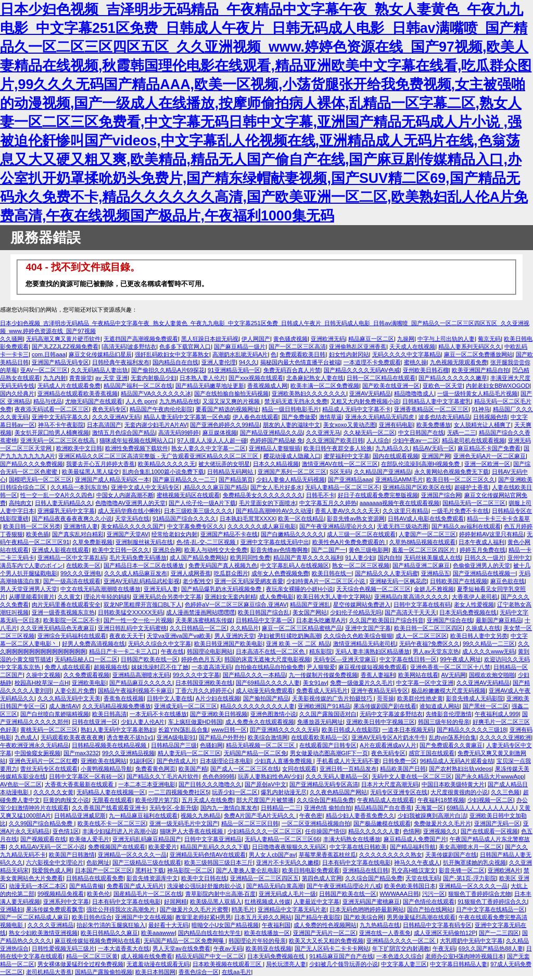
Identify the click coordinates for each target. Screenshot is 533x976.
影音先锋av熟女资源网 (356, 518)
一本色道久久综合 (399, 956)
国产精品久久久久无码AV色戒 (362, 370)
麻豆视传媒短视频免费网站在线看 (98, 940)
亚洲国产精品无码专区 (60, 362)
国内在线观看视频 (395, 456)
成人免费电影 (276, 597)
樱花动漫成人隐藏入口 (292, 456)
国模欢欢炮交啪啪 (492, 675)
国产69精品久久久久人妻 (267, 683)
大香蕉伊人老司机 (475, 597)
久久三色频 (505, 792)
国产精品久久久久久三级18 (471, 729)
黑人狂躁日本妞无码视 (209, 339)
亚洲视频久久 (440, 831)
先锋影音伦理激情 (449, 714)
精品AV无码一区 (433, 448)
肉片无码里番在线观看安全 (66, 604)
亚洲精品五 (435, 573)
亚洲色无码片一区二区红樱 (43, 761)
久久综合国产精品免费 (325, 800)
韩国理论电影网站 (210, 651)
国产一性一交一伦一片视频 (138, 620)
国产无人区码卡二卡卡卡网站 (332, 948)
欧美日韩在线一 (332, 573)
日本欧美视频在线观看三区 (228, 964)
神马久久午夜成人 (417, 862)
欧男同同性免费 (250, 557)
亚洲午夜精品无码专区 (379, 690)
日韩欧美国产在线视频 (458, 581)
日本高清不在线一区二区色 (271, 651)
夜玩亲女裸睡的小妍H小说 (299, 589)
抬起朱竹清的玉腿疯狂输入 (111, 925)
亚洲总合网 (167, 550)
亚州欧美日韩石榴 (426, 370)
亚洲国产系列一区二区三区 (292, 471)
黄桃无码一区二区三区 (49, 729)
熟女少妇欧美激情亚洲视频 (43, 933)
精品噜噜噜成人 (414, 393)
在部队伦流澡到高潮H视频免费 (421, 464)
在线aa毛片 (236, 972)
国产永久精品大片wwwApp (489, 776)
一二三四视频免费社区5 (178, 792)
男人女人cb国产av (272, 854)
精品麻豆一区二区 (371, 339)
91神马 (480, 409)
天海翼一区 (429, 808)
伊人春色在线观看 (255, 417)
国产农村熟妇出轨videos (460, 768)
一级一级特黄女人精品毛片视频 (477, 393)
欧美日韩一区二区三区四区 (428, 628)
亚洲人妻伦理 (218, 362)
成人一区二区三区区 (421, 636)
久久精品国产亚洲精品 (382, 471)
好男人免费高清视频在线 (93, 643)
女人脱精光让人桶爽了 (482, 425)
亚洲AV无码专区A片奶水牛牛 (388, 737)
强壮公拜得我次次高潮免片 (121, 909)
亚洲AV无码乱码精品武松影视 (142, 581)
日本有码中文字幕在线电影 (356, 862)
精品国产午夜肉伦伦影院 (161, 409)
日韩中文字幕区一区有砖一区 (86, 776)
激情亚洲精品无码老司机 (364, 643)
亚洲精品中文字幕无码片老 (292, 909)
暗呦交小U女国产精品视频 (225, 925)
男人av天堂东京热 (436, 651)
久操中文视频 (43, 675)
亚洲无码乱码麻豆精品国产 (146, 839)
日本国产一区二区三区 (103, 870)
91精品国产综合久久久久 (184, 518)
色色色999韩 (218, 776)
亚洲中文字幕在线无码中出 (274, 542)
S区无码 (339, 471)
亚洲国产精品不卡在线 (229, 534)
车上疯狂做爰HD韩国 (195, 722)
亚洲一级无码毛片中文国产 (183, 823)
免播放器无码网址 (320, 722)
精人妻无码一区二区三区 (189, 753)
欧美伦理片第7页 (157, 800)
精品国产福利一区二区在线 (138, 385)
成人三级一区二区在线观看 (361, 534)
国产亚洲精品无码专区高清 (323, 784)
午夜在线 (172, 651)
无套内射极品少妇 (153, 378)
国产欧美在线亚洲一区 (391, 385)
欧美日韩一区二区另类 (31, 526)
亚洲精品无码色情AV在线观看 (208, 854)
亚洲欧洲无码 (328, 339)
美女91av (315, 683)
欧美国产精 (193, 768)
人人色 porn (140, 401)
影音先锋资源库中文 (152, 878)
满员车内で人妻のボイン (31, 565)
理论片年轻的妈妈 (107, 597)
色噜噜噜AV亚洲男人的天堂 (130, 503)
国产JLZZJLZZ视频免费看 (65, 346)
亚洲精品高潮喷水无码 (141, 675)
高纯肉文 (20, 503)
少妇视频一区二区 (490, 800)
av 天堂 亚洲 (111, 378)
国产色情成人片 (177, 761)
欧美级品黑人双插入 (216, 901)
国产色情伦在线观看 (428, 901)
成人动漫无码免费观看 (264, 690)
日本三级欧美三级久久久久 (198, 511)
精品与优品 (47, 401)
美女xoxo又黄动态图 (349, 425)
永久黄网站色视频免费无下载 (451, 471)
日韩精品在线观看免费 (94, 878)
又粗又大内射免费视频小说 (365, 401)
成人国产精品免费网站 (198, 557)
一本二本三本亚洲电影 (146, 784)
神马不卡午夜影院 (61, 425)
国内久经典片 (17, 393)
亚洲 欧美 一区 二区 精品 (297, 643)
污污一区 (433, 894)
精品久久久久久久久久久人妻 (257, 706)
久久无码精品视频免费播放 (116, 706)
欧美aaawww (158, 933)
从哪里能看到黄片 (32, 597)
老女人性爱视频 (474, 604)
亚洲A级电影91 (176, 737)
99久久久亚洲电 (80, 573)
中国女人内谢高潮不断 (125, 495)
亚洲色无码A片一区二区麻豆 (489, 456)
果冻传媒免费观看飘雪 (54, 909)
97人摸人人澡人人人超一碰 (211, 440)
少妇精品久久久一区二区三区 (264, 831)
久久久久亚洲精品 (50, 925)
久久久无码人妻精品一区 (337, 776)
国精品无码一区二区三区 (473, 503)
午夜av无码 (228, 948)
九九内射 (54, 378)
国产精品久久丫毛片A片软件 (162, 776)
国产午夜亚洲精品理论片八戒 (344, 886)
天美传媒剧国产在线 (451, 854)
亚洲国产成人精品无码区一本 (112, 479)
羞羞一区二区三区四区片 (424, 550)
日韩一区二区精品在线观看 (381, 378)
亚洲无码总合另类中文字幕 (167, 597)
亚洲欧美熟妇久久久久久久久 (309, 393)
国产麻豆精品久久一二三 (184, 479)
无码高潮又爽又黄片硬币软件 (63, 339)
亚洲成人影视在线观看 (60, 550)
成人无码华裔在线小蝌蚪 (129, 511)
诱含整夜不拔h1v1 (130, 737)
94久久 (248, 362)
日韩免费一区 (400, 761)
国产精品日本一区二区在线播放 (144, 565)
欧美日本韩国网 (155, 972)
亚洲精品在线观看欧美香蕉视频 (77, 393)
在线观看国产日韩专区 (328, 745)
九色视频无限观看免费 (458, 362)
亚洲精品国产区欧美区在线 (417, 487)
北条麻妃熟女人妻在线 (315, 378)
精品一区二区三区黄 (92, 956)
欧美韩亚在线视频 (268, 948)
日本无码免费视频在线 (468, 612)
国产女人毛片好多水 (276, 487)
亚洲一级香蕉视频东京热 (63, 612)
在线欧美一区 (83, 565)
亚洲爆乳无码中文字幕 (66, 511)
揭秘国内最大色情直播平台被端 (300, 362)
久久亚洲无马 (323, 432)
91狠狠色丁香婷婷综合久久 (492, 901)
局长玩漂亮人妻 (286, 964)
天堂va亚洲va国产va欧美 (179, 636)
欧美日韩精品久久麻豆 (109, 933)
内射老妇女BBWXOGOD (497, 385)
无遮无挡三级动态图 (402, 526)
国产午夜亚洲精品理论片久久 (336, 526)
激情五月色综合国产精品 (123, 432)
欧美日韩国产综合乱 (263, 612)
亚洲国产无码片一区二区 (324, 933)
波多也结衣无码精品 (444, 417)
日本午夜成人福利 (481, 542)
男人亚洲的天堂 (234, 636)
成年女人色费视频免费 (280, 573)
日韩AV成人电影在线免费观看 (426, 518)
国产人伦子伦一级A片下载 (202, 503)
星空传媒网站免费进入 (361, 604)
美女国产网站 (310, 612)
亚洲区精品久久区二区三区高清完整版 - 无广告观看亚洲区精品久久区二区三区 (159, 456)
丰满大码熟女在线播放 (351, 839)
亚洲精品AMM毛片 (399, 479)
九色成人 (26, 737)
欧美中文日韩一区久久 (120, 550)
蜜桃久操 (415, 362)
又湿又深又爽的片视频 (231, 401)
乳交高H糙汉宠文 (413, 870)
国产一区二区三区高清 (297, 346)
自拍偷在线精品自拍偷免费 (269, 667)
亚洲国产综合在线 (450, 620)
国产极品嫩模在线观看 (382, 823)
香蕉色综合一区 (199, 972)
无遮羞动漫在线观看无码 (157, 964)
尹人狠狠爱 (321, 667)
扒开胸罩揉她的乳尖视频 (474, 862)
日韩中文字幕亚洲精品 (213, 839)
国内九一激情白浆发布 (229, 808)
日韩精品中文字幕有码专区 (437, 925)
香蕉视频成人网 (267, 385)
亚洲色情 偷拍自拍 (327, 808)
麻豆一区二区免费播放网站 (478, 354)
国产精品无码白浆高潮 (274, 886)
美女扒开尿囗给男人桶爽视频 (52, 432)
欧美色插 (37, 534)
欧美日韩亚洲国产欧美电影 (228, 643)
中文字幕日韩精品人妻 (458, 964)
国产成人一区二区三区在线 (244, 768)
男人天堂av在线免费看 (181, 948)
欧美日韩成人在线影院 (350, 729)
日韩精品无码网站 (231, 471)
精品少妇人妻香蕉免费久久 (360, 815)
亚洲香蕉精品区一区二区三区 (431, 409)
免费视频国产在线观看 (116, 847)
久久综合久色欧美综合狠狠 (358, 636)
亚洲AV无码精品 (370, 393)
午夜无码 (444, 948)
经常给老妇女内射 (174, 534)
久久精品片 (244, 628)
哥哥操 (385, 698)
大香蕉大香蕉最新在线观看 (80, 784)
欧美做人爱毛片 (89, 839)
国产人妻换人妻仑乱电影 (247, 870)
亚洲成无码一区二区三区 (185, 706)
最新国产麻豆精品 (499, 620)
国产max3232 (81, 753)
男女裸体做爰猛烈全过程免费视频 (80, 964)
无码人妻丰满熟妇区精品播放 (372, 651)
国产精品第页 (236, 479)
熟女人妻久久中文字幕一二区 (208, 448)
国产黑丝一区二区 (486, 706)
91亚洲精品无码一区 (234, 370)
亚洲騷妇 (11, 909)
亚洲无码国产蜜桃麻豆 (371, 901)
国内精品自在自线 (175, 362)
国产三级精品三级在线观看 (146, 862)
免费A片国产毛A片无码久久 (260, 815)
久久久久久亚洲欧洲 (505, 737)
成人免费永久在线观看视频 (259, 722)
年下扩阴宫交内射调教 (400, 948)
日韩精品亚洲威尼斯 (80, 815)
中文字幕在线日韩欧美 (358, 847)
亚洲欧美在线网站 (103, 761)
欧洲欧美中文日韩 (79, 448)
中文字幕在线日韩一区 (408, 659)
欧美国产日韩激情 (72, 854)
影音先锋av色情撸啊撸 (279, 550)
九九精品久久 (392, 448)
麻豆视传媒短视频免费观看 (372, 667)
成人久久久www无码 (488, 651)
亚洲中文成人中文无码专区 (145, 487)
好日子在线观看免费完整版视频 (378, 495)
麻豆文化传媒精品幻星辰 (100, 354)
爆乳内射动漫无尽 (284, 792)
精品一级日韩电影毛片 (290, 409)
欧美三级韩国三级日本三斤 (218, 862)
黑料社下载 (149, 870)
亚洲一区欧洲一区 (487, 464)
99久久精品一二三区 (489, 643)
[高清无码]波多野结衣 (128, 346)
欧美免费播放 (433, 425)
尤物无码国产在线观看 (93, 401)
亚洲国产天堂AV (127, 534)
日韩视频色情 (490, 417)
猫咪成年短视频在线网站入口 (136, 440)
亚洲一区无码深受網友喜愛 (248, 581)
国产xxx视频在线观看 (256, 378)
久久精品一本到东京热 (79, 487)
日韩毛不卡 (320, 495)
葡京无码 (489, 339)
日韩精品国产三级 (174, 745)
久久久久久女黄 (53, 792)
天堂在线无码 (422, 878)
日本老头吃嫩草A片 (321, 620)
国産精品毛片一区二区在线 (147, 894)
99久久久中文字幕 (196, 675)
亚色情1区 (66, 831)
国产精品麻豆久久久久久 (140, 683)
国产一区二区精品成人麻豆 (34, 917)
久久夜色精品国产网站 (338, 792)
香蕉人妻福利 (378, 675)
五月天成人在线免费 (207, 800)
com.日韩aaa (49, 354)
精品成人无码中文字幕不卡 (356, 409)
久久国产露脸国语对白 (328, 714)
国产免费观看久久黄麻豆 (451, 745)
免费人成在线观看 (68, 667)
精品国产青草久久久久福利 (307, 557)
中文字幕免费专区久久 (195, 526)
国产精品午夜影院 (317, 917)
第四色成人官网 (322, 878)
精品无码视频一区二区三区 (261, 745)
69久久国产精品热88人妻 (491, 948)
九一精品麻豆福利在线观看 (143, 815)
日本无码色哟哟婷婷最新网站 (366, 909)
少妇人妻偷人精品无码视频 (290, 479)
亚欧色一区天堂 (443, 385)
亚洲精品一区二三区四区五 (264, 878)
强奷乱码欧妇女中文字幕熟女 (172, 354)
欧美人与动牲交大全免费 (215, 550)
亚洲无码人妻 (161, 589)
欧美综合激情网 (268, 737)
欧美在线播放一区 (267, 933)
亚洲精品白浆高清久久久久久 (411, 597)
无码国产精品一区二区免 (255, 753)
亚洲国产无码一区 (497, 823)
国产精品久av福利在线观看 (466, 526)
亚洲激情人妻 (81, 526)
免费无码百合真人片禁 (292, 370)
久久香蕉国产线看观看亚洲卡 (109, 808)
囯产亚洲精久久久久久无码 (284, 729)
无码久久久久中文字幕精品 (406, 354)
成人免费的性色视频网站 (325, 925)
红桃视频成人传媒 (267, 901)
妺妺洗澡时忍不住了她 (159, 667)
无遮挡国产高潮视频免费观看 (141, 339)
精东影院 (320, 651)
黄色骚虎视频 (290, 339)
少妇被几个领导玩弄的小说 (343, 964)
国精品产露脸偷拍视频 (103, 972)
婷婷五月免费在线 (482, 550)
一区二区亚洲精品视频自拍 (316, 823)
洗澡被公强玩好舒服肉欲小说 (205, 886)
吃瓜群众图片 (231, 573)
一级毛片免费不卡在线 (460, 511)
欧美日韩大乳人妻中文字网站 (334, 597)
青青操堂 (80, 378)
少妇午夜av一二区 (415, 440)
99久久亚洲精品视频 (128, 753)
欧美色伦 (98, 894)
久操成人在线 (483, 628)
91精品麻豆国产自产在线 (341, 956)
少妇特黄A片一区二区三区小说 (326, 581)
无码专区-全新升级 (173, 808)
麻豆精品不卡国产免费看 (489, 448)
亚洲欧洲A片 (504, 870)
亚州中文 (518, 557)
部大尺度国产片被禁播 (265, 800)
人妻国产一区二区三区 (427, 534)
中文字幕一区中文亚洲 (424, 683)
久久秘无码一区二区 (369, 432)
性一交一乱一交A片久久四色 (56, 495)
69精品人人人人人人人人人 (481, 808)
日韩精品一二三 (281, 808)
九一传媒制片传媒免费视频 (323, 675)
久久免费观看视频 (86, 675)
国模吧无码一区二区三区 (40, 479)
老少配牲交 (197, 581)
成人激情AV (64, 706)
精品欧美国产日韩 (403, 768)
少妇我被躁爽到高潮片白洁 (432, 815)
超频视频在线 (111, 667)
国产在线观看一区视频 (489, 831)
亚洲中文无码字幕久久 (60, 417)
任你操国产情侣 (325, 831)
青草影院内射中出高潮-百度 (220, 894)
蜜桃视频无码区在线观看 (188, 495)
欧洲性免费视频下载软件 (136, 448)
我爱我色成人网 (52, 870)
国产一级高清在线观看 (71, 581)
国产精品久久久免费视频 (31, 464)
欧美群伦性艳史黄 (420, 698)
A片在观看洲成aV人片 (388, 745)
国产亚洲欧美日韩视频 (218, 714)
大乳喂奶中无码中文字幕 (471, 940)
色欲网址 (97, 862)
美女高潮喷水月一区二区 (470, 847)
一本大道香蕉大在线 (123, 948)
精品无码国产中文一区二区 (209, 956)
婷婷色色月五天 (201, 659)
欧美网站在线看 (418, 675)
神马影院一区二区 (190, 870)
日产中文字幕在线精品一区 (490, 909)
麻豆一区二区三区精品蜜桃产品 (302, 628)
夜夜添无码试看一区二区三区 (52, 409)
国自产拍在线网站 (430, 909)
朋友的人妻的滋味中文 (291, 425)
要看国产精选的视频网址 (227, 409)
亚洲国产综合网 (441, 495)
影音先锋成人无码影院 (474, 698)
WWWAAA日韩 (399, 894)
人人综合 (377, 440)
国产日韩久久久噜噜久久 (210, 784)
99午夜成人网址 (460, 659)
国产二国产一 (328, 550)
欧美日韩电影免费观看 (310, 870)
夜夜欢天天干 (126, 636)
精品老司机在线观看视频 (473, 440)
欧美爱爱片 (162, 847)
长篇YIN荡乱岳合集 (183, 729)
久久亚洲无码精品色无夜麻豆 (57, 628)
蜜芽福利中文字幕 (347, 456)
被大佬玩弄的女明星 (224, 464)
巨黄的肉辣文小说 (66, 800)
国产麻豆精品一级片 (239, 346)
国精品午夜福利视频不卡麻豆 (135, 690)
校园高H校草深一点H (42, 683)
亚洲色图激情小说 (273, 714)
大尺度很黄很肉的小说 (459, 792)
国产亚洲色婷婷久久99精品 (224, 425)
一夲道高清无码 (212, 667)
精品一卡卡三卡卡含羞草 (498, 518)
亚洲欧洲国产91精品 (324, 706)
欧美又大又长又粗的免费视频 (326, 940)
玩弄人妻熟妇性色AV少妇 (270, 776)
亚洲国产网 (436, 456)
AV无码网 (453, 675)
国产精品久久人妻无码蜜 (386, 573)
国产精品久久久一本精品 (254, 675)
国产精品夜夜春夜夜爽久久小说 (72, 518)
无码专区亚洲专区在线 (398, 792)
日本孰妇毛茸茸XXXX (247, 518)
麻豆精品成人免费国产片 (415, 839)
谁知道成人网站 (440, 706)
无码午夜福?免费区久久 (429, 643)
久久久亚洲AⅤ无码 (116, 417)
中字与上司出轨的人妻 (446, 339)
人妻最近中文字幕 (316, 901)
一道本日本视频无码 (408, 729)
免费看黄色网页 (155, 768)
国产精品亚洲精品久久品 (271, 432)
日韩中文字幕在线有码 (422, 604)
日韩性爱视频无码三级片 (63, 948)
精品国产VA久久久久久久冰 (156, 393)
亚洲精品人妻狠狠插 (274, 448)
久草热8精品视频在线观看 (422, 542)
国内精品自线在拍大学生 (209, 933)
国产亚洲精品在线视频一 (484, 573)
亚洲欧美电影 (89, 683)
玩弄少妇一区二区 (235, 792)
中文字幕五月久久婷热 (328, 503)
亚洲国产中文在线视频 (143, 917)
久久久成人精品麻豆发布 (135, 573)
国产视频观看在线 (43, 839)
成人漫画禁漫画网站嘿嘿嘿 (200, 612)
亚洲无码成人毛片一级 (287, 894)
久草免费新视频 (92, 542)
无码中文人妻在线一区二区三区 (412, 776)
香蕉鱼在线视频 (124, 698)
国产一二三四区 (499, 933)
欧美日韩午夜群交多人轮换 (337, 448)
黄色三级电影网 (369, 550)
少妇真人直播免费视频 (284, 761)
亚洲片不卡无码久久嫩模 (287, 862)
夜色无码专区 (109, 409)
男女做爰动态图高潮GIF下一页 (329, 753)
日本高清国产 (104, 425)
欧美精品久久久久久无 (166, 464)
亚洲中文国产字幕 (368, 628)
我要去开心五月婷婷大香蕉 (100, 464)
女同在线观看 (299, 768)
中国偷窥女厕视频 (37, 753)
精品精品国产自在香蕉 (383, 808)
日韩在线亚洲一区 (95, 722)
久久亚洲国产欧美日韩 (334, 440)
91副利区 (141, 761)
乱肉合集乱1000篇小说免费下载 (163, 471)
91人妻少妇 (359, 557)
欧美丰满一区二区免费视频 (324, 385)
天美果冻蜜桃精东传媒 (204, 620)
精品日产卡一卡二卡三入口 (123, 651)
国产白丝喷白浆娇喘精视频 (54, 714)
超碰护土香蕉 (471, 487)
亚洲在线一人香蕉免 (385, 933)
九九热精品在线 (179, 401)
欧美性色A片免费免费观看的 (349, 542)
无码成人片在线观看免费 (68, 385)
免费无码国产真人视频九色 (222, 565)
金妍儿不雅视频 (434, 589)
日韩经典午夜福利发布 (120, 362)
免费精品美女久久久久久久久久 (263, 495)
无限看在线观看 (112, 800)
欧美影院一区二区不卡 (71, 620)
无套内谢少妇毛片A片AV (155, 425)
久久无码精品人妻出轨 (99, 370)
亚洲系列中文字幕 (66, 901)
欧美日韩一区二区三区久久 (460, 479)
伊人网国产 (256, 339)
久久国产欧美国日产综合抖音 (386, 620)
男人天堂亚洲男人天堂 (28, 589)
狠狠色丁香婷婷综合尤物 (479, 894)
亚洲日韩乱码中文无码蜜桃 (132, 628)
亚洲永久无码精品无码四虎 (380, 417)
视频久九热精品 (201, 815)
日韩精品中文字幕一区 (264, 620)
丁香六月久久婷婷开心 (204, 690)
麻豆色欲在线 (507, 581)
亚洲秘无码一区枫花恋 (398, 581)
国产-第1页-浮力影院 (469, 878)
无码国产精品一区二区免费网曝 (184, 940)
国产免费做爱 (299, 417)
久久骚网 (11, 339)
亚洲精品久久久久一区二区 (401, 940)
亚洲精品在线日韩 (365, 870)
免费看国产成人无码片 (135, 886)
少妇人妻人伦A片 (142, 722)
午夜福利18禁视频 (440, 800)
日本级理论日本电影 (225, 761)
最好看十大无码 (168, 925)
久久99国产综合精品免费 (41, 823)
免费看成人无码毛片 (322, 690)
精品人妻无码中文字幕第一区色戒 (187, 417)
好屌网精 (175, 901)
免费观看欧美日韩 (302, 354)
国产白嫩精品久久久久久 (292, 534)
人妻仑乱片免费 (75, 690)
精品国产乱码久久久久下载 (214, 847)
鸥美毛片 (243, 909)
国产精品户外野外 (222, 737)
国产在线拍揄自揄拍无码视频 (231, 393)
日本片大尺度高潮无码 (389, 784)
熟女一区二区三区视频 (360, 565)
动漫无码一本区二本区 (37, 886)
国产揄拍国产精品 (266, 698)
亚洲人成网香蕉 (191, 573)
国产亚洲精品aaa (350, 479)
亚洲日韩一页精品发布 (348, 768)
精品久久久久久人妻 (374, 831)
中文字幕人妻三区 (404, 964)
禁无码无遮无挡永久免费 (295, 401)
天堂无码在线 (132, 518)
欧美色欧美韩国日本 (410, 886)
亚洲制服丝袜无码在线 (144, 542)
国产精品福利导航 (413, 847)
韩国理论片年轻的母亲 (257, 940)
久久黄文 (69, 597)
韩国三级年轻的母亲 (443, 722)
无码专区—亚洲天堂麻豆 (344, 659)
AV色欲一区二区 (21, 784)
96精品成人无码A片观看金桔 (456, 761)
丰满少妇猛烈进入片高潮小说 (119, 831)
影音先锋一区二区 (462, 870)
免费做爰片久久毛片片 (442, 823)
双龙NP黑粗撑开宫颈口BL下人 (143, 604)
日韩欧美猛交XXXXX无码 (130, 612)
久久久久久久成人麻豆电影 (261, 526)
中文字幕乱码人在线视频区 (294, 565)
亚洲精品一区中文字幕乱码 (71, 557)
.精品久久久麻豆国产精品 (215, 487)
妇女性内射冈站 (349, 354)
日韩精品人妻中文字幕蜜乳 (436, 401)
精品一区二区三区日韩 (249, 823)
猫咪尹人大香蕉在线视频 (192, 831)
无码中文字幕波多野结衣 (391, 714)
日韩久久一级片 (484, 557)
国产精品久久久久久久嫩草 (452, 378)
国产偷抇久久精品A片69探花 (168, 370)
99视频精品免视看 (60, 894)
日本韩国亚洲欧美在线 (204, 683)
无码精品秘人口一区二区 (86, 659)
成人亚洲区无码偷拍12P (445, 933)
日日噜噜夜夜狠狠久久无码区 (289, 847)
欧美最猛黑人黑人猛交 (90, 471)
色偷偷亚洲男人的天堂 (481, 565)
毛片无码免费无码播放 (138, 557)
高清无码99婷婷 (178, 432)
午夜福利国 (276, 925)
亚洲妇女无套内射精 (230, 597)
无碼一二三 (461, 432)
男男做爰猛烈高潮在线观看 (421, 917)
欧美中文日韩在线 (204, 878)
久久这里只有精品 (405, 511)
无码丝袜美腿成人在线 (432, 557)
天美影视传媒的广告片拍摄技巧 (333, 698)
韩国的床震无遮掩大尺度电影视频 (267, 659)
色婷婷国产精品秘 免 (276, 440)
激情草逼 (330, 417)
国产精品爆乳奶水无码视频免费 (222, 589)
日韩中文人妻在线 (170, 698)
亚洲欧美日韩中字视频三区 (380, 722)
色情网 (411, 831)
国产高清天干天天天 (410, 612)
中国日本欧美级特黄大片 (453, 784)
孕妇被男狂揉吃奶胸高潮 (289, 636)
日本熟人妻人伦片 (202, 378)
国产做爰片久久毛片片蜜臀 (194, 909)
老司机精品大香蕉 (49, 972)
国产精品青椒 (86, 886)
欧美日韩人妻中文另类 (478, 636)
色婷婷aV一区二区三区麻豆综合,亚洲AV (236, 604)
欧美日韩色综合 (92, 917)
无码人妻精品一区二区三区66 (282, 839)
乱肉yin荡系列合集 (452, 737)
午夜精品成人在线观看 (385, 800)
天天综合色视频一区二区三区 (373, 589)
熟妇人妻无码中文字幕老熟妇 (118, 729)
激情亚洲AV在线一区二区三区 (340, 464)
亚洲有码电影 (396, 425)
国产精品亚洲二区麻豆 (421, 565)
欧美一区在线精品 (301, 518)
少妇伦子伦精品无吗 (356, 612)
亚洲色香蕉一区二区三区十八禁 (450, 667)
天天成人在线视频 (412, 346)
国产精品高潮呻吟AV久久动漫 (274, 511)
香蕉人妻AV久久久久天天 (347, 511)
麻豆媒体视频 (219, 432)
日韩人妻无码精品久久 (63, 503)
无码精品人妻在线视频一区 (111, 792)
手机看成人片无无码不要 (347, 761)
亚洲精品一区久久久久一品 (132, 854)
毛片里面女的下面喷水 (267, 503)
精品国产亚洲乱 (310, 604)
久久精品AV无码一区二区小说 (47, 847)
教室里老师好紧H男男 (203, 917)
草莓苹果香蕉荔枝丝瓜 (327, 854)
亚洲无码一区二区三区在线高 (58, 440)
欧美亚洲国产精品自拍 (480, 370)
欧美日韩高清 (109, 714)
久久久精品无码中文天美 (68, 698)
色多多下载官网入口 (185, 346)
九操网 (405, 339)
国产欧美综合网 (364, 917)
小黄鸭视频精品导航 (106, 768)
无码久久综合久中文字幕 (159, 643)
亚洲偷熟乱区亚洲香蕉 (357, 346)
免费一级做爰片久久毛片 (361, 683)
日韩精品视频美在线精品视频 (110, 745)
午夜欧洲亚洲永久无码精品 (34, 745)
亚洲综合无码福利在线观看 (71, 636)
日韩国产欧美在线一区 (149, 659)
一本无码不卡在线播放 (158, 714)
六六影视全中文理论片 (54, 862)
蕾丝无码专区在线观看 (49, 768)
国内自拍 (389, 557)
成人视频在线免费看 (146, 956)
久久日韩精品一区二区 (198, 628)
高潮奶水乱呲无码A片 (240, 354)
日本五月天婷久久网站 (262, 917)
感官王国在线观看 (431, 753)
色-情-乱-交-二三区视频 (206, 542)
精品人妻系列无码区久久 (469, 346)
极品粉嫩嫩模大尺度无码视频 (448, 690)
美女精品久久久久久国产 (132, 526)
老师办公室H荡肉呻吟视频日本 (464, 956)
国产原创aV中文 (265, 784)
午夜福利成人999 (497, 714)
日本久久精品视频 (276, 464)
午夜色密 (310, 815)
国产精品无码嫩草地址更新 (209, 385)
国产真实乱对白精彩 (78, 534)
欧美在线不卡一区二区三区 (112, 823)
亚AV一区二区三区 (44, 370)
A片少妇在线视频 (217, 698)
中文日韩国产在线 (421, 432)
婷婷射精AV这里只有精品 (491, 534)
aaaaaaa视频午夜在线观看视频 (400, 503)
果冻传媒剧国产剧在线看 (384, 706)
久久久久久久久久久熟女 (390, 854)
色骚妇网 (211, 745)
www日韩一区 (229, 729)
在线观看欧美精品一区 (319, 737)
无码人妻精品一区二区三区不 (342, 487)
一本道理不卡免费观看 (372, 362)
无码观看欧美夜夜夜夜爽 (72, 737)
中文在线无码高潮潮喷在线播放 (100, 589)
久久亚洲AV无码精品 (483, 683)
